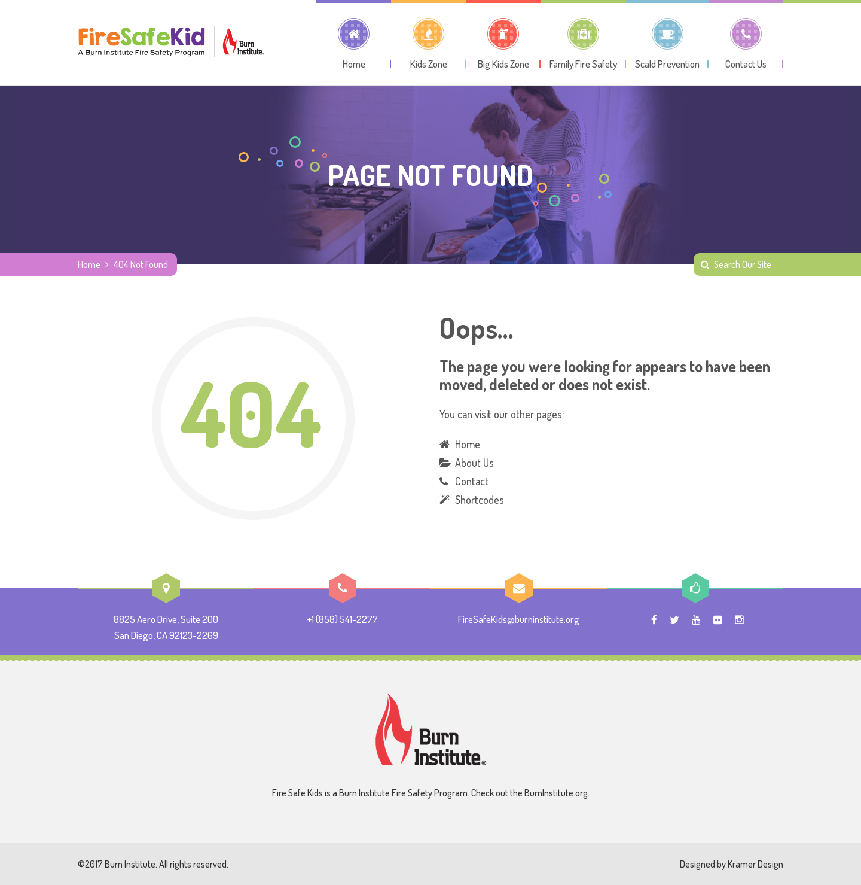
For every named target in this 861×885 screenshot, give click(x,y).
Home (89, 264)
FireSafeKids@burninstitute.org (518, 619)
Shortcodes (479, 499)
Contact (471, 481)
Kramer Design (755, 864)
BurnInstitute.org (556, 793)
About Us (474, 462)
